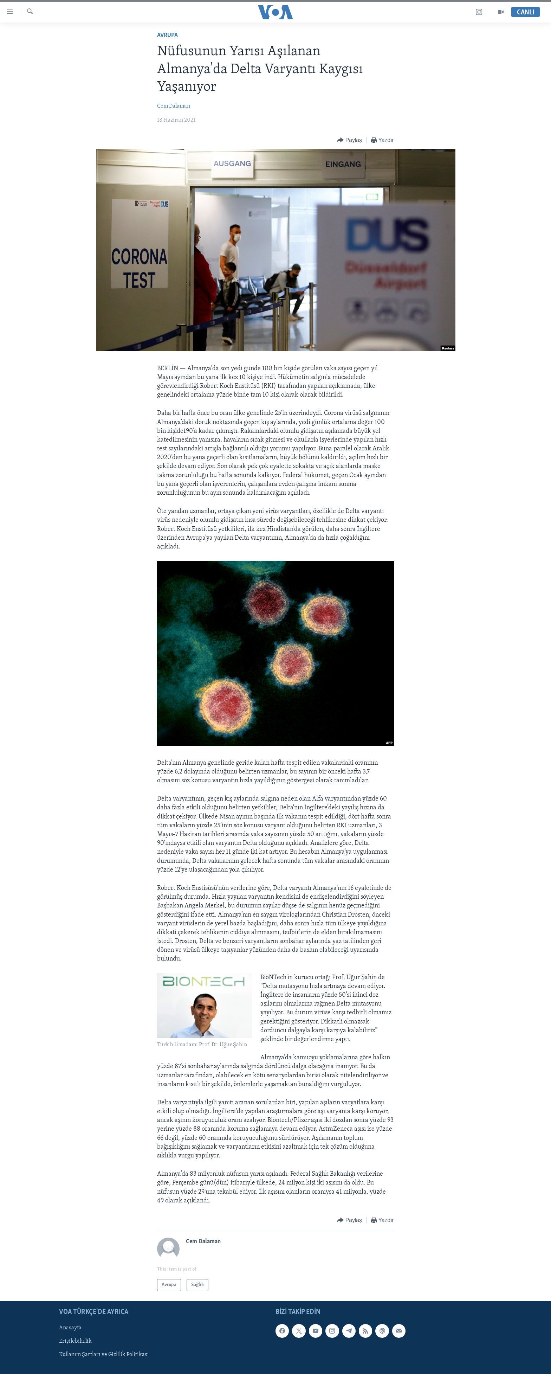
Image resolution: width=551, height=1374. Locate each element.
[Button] (349, 140)
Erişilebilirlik (75, 1341)
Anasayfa (70, 1328)
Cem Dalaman (173, 106)
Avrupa (167, 35)
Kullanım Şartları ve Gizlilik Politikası (104, 1354)
